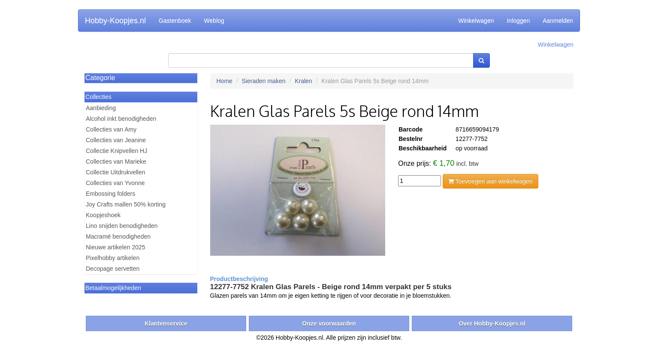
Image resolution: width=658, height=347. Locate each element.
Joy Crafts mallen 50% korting (126, 204)
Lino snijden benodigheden (121, 225)
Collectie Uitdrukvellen (115, 172)
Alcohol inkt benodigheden (121, 118)
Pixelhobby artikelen (112, 257)
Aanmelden (558, 20)
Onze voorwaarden (329, 323)
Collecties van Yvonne (115, 182)
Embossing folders (110, 193)
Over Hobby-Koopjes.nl (492, 323)
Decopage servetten (112, 268)
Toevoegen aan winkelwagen (490, 181)
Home (224, 81)
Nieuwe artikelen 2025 (115, 247)
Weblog (214, 20)
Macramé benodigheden (118, 236)
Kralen (303, 81)
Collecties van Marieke (116, 161)
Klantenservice (166, 323)
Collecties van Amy (111, 129)
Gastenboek (175, 20)
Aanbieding (101, 108)
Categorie (100, 77)
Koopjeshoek (103, 215)
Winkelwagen (476, 20)
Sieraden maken (264, 81)
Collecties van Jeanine (116, 140)
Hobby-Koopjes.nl (115, 20)
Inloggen (518, 20)
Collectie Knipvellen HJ (116, 150)
